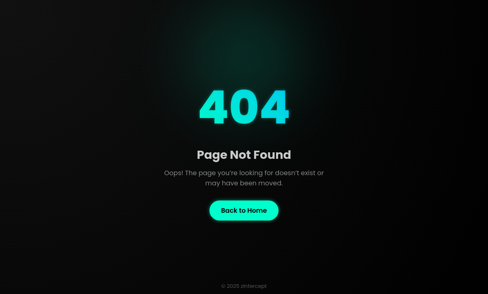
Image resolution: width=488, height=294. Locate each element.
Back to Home (244, 210)
